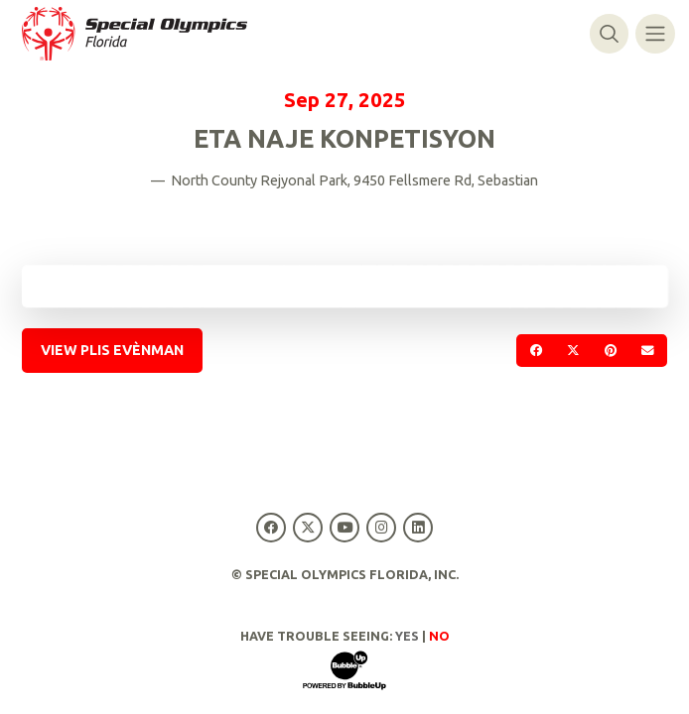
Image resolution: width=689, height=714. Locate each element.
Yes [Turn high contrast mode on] (407, 636)
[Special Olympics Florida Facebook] (270, 527)
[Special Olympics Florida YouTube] (344, 527)
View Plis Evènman (112, 350)
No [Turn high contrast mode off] (439, 636)
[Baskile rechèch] (609, 33)
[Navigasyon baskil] (654, 33)
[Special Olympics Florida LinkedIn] (418, 527)
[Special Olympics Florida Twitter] (307, 527)
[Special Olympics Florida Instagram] (381, 527)
